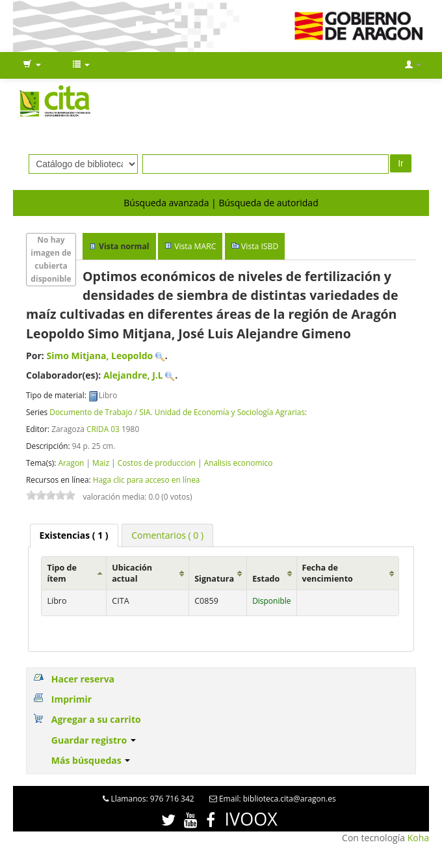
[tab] (74, 535)
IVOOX (251, 819)
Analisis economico (238, 462)
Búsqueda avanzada (166, 202)
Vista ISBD (259, 246)
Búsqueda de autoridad (268, 202)
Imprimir (71, 699)
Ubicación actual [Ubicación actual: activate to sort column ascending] (132, 573)
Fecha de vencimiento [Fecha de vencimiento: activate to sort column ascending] (327, 573)
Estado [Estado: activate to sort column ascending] (266, 578)
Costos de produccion (157, 462)
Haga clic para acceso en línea (146, 479)
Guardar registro (93, 740)
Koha (418, 837)
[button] (32, 65)
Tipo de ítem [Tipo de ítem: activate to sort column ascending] (62, 573)
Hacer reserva (82, 679)
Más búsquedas (91, 760)
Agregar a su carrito (96, 719)
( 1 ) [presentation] (74, 535)
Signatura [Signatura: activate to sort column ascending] (214, 578)
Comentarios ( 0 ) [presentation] (167, 535)
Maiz (100, 462)
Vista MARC (195, 246)
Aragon (71, 462)
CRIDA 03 (103, 429)
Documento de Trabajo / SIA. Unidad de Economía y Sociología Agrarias (177, 412)
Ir (401, 163)
